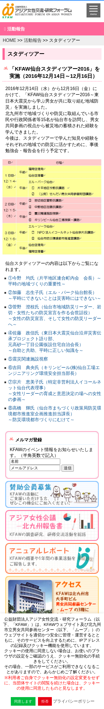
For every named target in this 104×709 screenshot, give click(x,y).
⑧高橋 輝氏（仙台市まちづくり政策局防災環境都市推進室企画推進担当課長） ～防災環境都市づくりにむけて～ (54, 414)
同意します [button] (23, 701)
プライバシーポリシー (74, 701)
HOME (9, 40)
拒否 (45, 701)
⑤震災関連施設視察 (28, 359)
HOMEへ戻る (41, 12)
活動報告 (16, 29)
